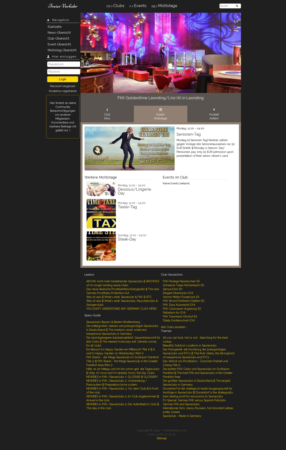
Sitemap (162, 438)
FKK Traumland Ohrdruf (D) (180, 316)
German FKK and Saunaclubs (181, 404)
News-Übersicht (59, 32)
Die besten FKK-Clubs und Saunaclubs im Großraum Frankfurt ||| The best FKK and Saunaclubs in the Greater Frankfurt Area (198, 372)
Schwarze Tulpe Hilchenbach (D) (183, 285)
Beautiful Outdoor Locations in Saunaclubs (190, 345)
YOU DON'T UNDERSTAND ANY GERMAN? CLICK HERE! (121, 308)
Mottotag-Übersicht (62, 50)
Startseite (54, 27)
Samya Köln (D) (172, 289)
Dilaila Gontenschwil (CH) (179, 320)
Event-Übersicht (59, 44)
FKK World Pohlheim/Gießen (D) (183, 300)
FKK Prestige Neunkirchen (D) (181, 281)
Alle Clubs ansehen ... (174, 327)
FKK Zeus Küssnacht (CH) (179, 304)
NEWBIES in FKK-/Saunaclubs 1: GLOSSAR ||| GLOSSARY (122, 376)
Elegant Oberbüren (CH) (178, 293)
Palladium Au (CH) (174, 312)
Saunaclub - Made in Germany (182, 416)
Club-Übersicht (58, 38)
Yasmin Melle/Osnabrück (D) (181, 296)
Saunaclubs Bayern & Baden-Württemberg (113, 322)
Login (62, 79)
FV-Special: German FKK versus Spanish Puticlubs (194, 400)
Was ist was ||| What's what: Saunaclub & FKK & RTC (119, 296)
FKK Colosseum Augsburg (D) (182, 308)
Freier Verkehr (63, 6)
